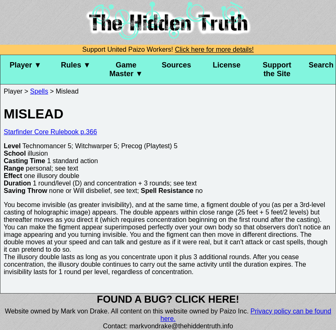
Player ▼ (25, 65)
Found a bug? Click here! (168, 299)
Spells (39, 91)
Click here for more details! (214, 49)
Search (321, 65)
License (227, 65)
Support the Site (277, 69)
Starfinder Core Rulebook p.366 (50, 131)
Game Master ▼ (126, 69)
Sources (176, 65)
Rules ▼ (76, 65)
